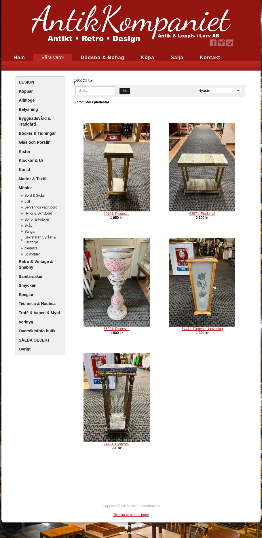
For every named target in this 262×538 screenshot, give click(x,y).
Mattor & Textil (32, 179)
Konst (24, 169)
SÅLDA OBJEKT (34, 340)
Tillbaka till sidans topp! (131, 515)
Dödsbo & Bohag (102, 57)
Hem (19, 57)
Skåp (28, 225)
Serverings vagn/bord (40, 207)
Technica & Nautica (37, 303)
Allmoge (27, 100)
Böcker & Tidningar (37, 133)
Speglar (26, 294)
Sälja (177, 57)
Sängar (30, 232)
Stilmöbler (32, 254)
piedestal (31, 248)
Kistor (24, 151)
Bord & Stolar (34, 196)
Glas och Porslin (34, 142)
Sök (124, 90)
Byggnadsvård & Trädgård (35, 121)
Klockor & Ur (31, 160)
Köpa (147, 57)
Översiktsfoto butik (37, 331)
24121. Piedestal (116, 444)
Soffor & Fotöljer (36, 219)
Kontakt (210, 57)
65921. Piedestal (116, 329)
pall (27, 202)
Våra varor (52, 57)
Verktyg (26, 322)
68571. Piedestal (202, 214)
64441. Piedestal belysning (202, 329)
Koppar (26, 91)
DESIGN (26, 82)
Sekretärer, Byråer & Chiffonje (40, 239)
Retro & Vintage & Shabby (36, 264)
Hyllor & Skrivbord (38, 213)
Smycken (27, 285)
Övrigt (25, 349)
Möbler (25, 187)
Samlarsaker (31, 276)
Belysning (28, 109)
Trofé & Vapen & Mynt (39, 312)
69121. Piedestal (116, 214)
